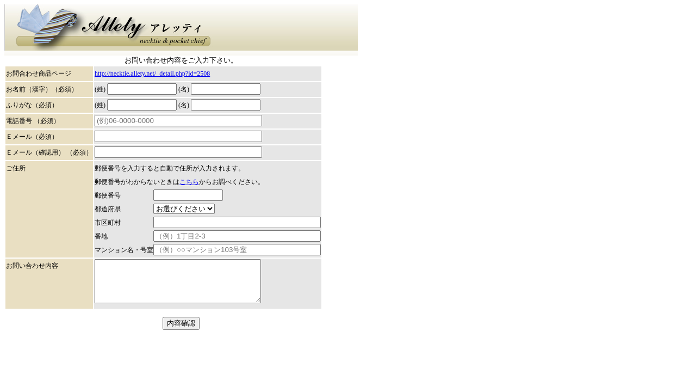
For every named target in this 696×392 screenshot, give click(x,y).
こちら (189, 182)
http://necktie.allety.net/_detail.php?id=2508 (152, 73)
